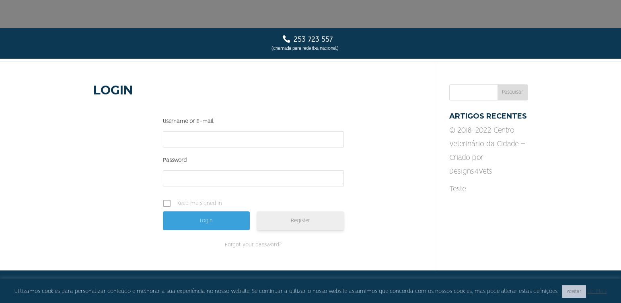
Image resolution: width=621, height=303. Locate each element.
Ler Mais (597, 291)
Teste (457, 189)
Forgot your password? (253, 245)
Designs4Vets (470, 171)
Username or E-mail (188, 121)
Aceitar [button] (574, 291)
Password (175, 160)
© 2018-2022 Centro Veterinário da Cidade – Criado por (487, 144)
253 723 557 (313, 39)
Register (300, 220)
